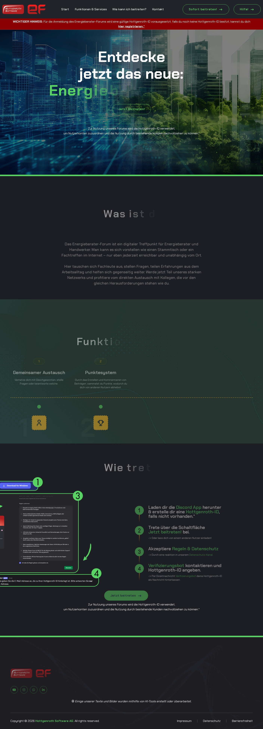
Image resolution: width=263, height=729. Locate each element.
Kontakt (158, 9)
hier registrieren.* (131, 26)
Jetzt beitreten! (131, 109)
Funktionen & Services (91, 9)
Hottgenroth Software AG (54, 721)
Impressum (184, 721)
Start (65, 9)
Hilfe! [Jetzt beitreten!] (247, 9)
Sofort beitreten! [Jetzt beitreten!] (206, 9)
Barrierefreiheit (242, 721)
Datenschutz (212, 721)
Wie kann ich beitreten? (129, 9)
